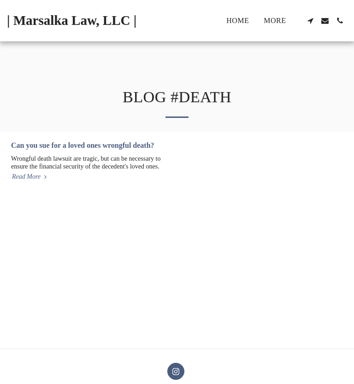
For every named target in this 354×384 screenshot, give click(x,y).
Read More (30, 176)
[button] (310, 20)
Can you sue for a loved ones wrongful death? (82, 145)
